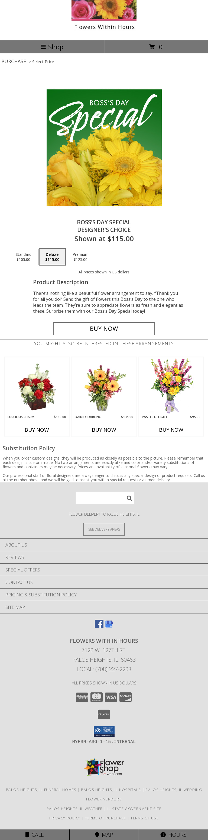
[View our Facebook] (99, 626)
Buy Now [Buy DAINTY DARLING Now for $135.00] (104, 429)
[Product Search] (105, 498)
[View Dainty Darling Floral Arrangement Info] (104, 386)
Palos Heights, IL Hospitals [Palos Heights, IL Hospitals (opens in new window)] (111, 789)
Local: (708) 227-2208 (104, 669)
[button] (104, 731)
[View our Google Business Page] (109, 626)
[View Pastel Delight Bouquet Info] (171, 385)
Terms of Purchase (105, 818)
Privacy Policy (64, 818)
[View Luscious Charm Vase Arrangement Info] (37, 386)
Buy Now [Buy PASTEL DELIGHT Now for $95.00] (171, 429)
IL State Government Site (134, 808)
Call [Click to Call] (34, 834)
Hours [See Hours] (173, 834)
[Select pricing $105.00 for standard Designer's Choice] (23, 257)
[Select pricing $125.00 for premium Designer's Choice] (80, 257)
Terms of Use (145, 818)
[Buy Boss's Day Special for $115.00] (104, 328)
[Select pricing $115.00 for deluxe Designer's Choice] (52, 257)
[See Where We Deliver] (104, 529)
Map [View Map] (104, 834)
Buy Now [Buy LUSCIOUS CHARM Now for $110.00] (37, 429)
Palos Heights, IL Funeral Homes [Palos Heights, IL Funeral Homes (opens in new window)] (41, 789)
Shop (52, 46)
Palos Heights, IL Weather (75, 808)
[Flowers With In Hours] (104, 32)
